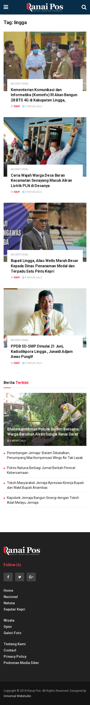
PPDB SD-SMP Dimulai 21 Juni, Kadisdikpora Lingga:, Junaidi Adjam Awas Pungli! (42, 351)
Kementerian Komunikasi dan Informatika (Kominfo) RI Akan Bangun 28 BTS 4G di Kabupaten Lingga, (44, 94)
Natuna (9, 603)
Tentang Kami (15, 644)
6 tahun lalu (32, 277)
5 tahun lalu (32, 106)
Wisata (9, 620)
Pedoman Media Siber (21, 663)
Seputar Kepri (14, 609)
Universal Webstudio (17, 696)
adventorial (20, 83)
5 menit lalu (16, 440)
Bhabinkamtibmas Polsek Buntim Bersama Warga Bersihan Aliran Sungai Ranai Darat (43, 431)
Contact (10, 650)
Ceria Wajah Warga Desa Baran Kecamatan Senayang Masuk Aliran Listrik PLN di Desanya (41, 180)
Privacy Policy (15, 656)
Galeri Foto (12, 633)
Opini (8, 627)
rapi (17, 106)
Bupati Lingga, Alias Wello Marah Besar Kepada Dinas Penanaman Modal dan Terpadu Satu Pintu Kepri (44, 265)
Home (8, 590)
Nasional (11, 597)
